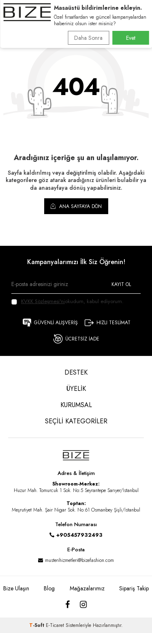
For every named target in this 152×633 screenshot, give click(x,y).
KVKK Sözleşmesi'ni (43, 301)
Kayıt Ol (121, 284)
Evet (130, 38)
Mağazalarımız (87, 588)
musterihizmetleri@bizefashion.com (79, 560)
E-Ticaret (55, 625)
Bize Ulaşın (16, 588)
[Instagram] (83, 604)
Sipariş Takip (134, 588)
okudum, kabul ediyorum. (67, 301)
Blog (49, 588)
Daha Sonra (88, 38)
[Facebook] (67, 604)
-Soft (37, 625)
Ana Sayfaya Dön (76, 206)
